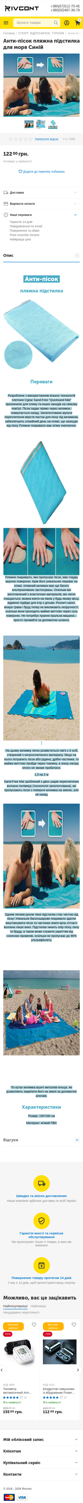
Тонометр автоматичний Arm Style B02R (16, 1391)
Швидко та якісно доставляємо (41, 1196)
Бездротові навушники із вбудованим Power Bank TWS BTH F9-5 (58, 1391)
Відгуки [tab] (41, 1140)
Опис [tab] (41, 255)
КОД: (65, 139)
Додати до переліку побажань (41, 171)
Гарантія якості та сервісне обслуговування (41, 1235)
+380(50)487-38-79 (65, 10)
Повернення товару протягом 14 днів (41, 1278)
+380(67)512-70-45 (65, 6)
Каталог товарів (6, 23)
